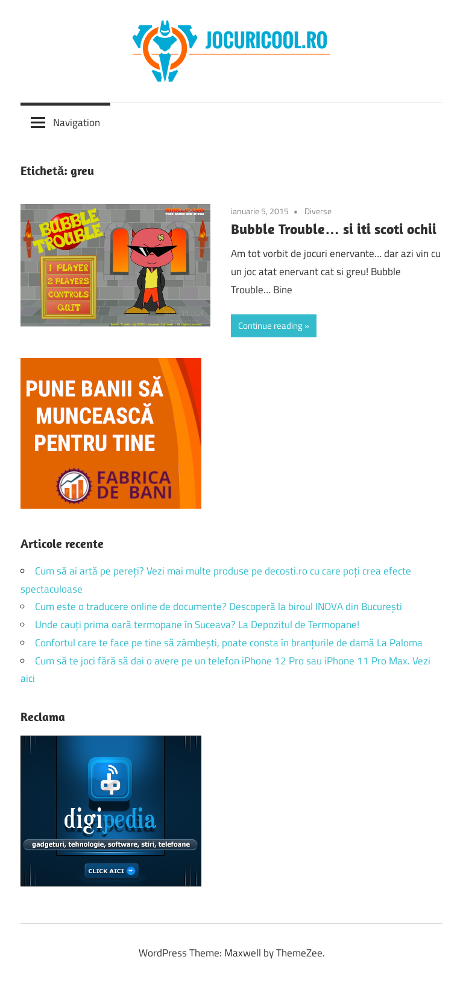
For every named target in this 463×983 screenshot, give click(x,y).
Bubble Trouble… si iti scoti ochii (333, 229)
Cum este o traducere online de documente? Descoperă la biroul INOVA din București (218, 606)
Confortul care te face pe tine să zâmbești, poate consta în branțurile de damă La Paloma (229, 643)
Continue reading (270, 325)
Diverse (318, 211)
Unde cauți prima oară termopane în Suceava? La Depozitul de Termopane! (197, 624)
